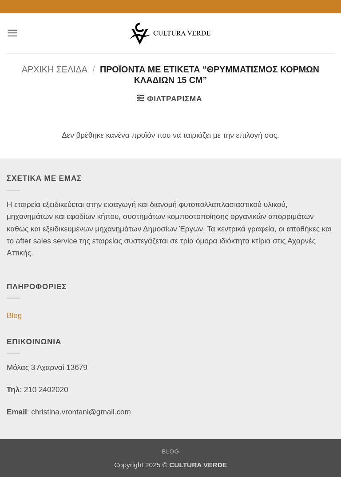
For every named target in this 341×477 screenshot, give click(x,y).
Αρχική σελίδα (54, 69)
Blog (14, 315)
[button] (12, 33)
